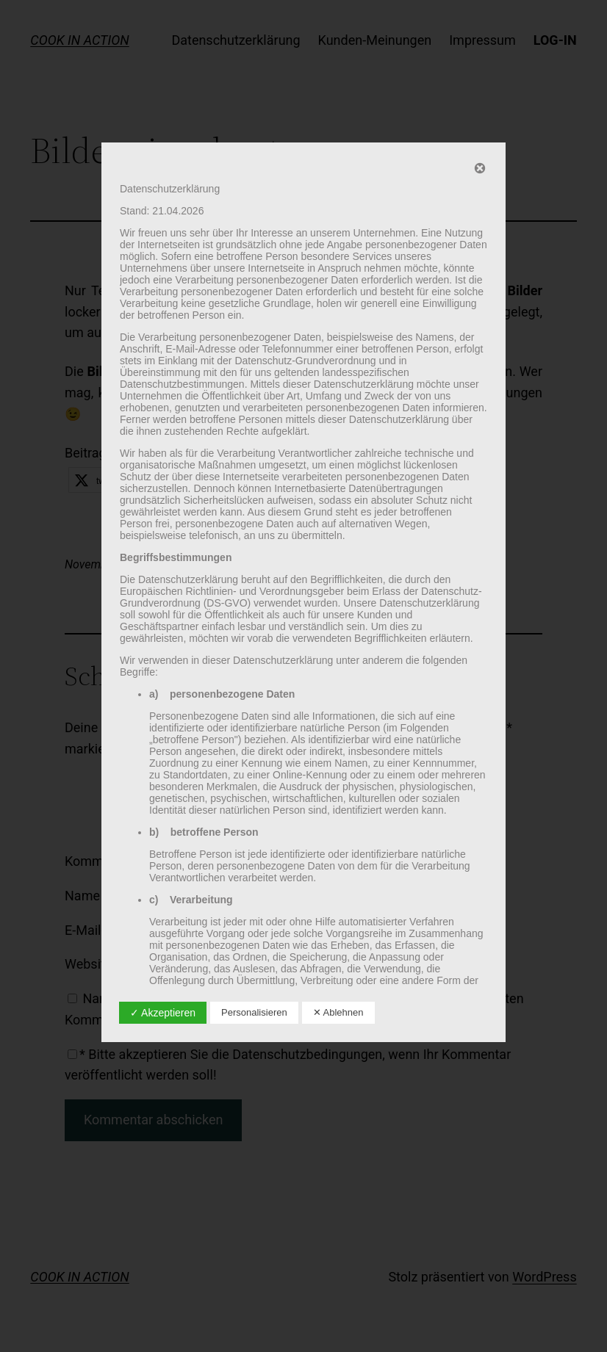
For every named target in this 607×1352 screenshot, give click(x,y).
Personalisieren (254, 1012)
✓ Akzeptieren (162, 1013)
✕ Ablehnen (338, 1012)
